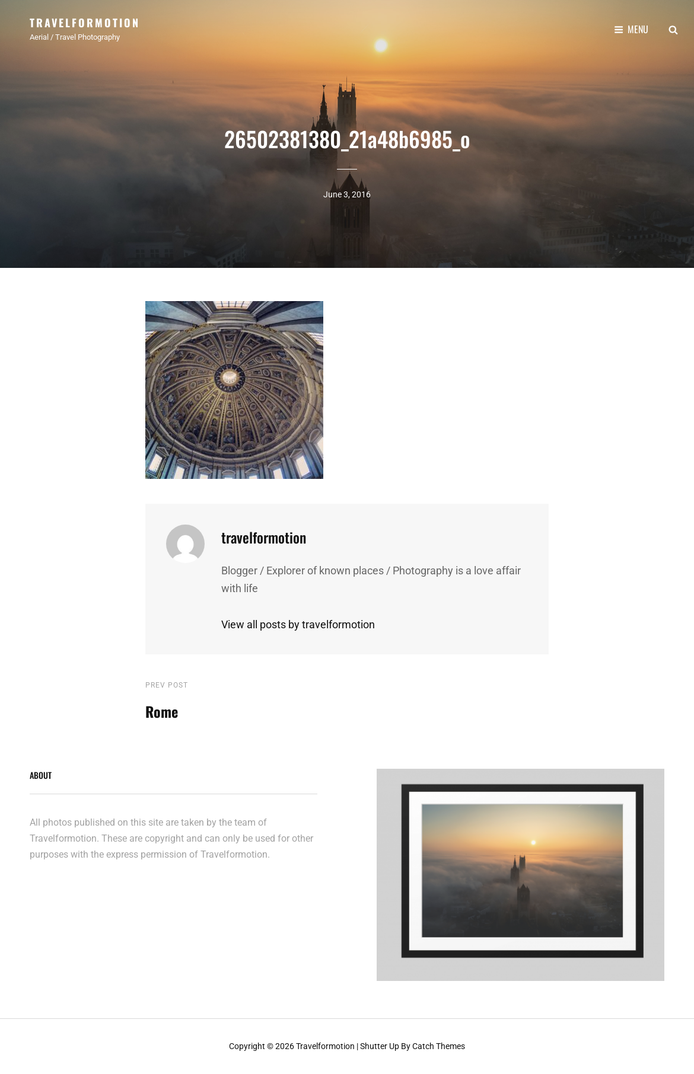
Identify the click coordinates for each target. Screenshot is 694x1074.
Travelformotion (85, 22)
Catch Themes (438, 1046)
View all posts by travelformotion (298, 624)
